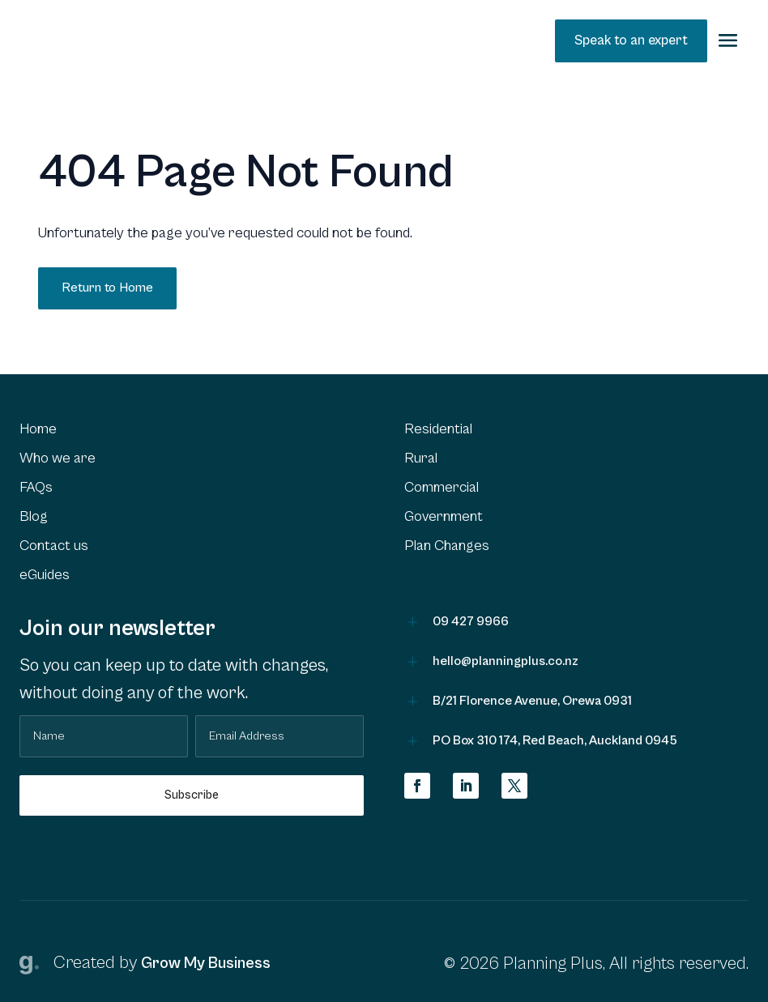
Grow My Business (206, 963)
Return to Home (107, 287)
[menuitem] (192, 429)
